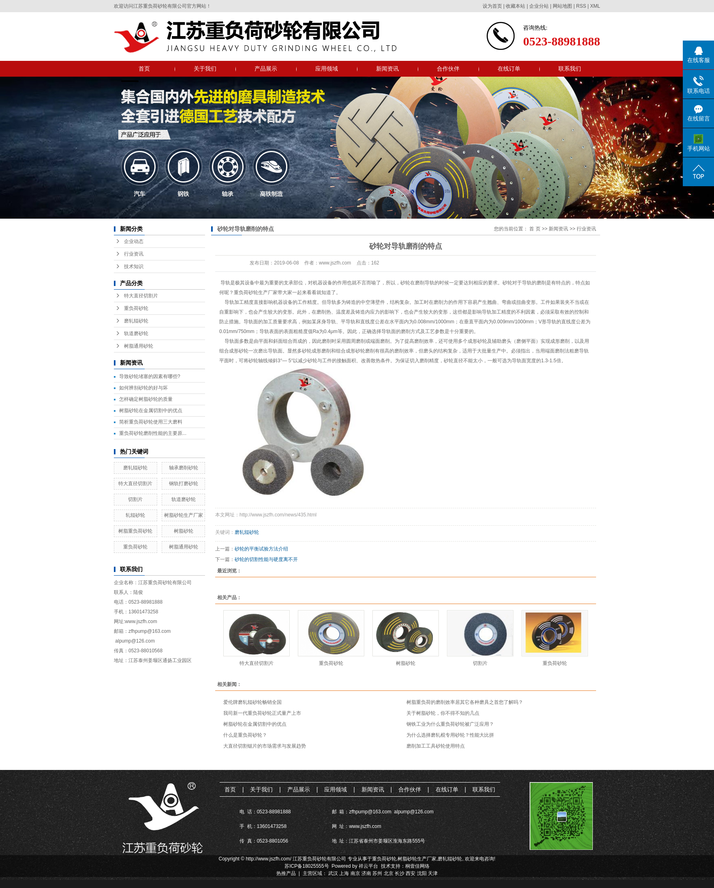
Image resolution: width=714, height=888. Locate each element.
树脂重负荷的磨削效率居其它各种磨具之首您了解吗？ (464, 702)
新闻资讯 (387, 68)
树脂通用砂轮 (138, 346)
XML (595, 6)
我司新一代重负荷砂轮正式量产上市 (262, 713)
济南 (366, 873)
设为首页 (492, 6)
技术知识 (133, 266)
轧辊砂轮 (135, 515)
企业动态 (133, 241)
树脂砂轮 (183, 531)
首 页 (534, 229)
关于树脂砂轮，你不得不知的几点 (442, 713)
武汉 (333, 873)
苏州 (377, 873)
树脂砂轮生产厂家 (183, 515)
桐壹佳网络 (417, 866)
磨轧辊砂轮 (136, 321)
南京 (355, 873)
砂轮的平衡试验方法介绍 (261, 549)
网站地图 (562, 6)
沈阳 (422, 873)
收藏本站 (515, 6)
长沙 (399, 873)
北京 (388, 873)
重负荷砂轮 (136, 308)
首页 (144, 68)
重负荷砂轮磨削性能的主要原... (152, 433)
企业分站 (539, 6)
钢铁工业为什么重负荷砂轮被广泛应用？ (450, 724)
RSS (581, 6)
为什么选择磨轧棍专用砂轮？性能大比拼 (450, 735)
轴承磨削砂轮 (183, 468)
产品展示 (265, 68)
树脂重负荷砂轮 (135, 531)
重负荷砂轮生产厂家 (256, 292)
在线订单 (509, 68)
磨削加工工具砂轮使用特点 (435, 746)
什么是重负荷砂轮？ (245, 735)
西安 (410, 873)
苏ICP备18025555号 (306, 866)
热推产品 (286, 873)
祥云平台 (368, 866)
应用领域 (326, 68)
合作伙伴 (448, 68)
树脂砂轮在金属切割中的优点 (150, 410)
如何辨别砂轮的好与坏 (143, 388)
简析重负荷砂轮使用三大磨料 (150, 422)
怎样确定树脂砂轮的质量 (146, 399)
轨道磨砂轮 (136, 333)
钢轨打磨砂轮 (183, 483)
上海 (344, 873)
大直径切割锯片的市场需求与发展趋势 (264, 746)
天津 (433, 873)
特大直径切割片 (141, 296)
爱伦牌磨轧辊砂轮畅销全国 (252, 702)
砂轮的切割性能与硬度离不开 (266, 559)
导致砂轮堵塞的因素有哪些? (149, 376)
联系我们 (569, 68)
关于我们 (205, 68)
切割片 (135, 499)
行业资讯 (133, 254)
